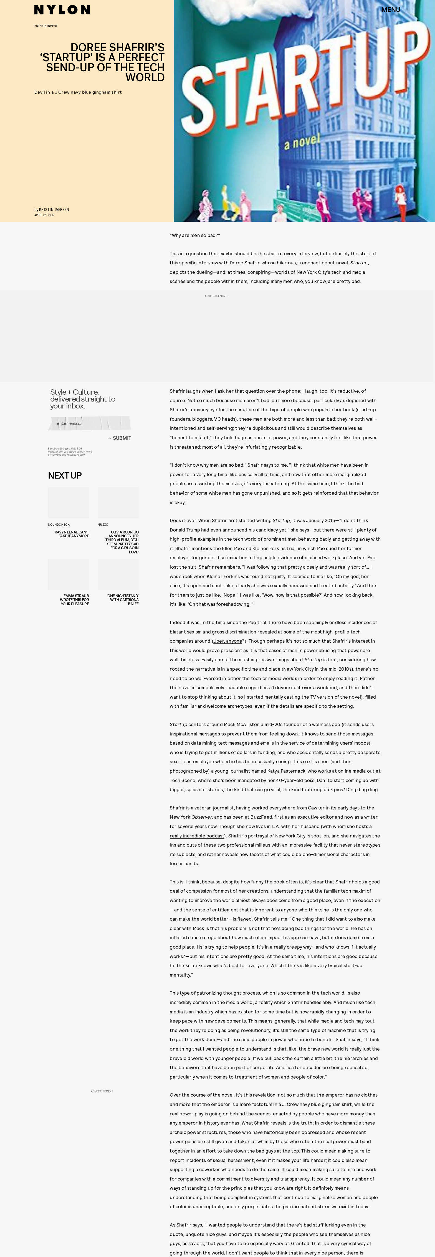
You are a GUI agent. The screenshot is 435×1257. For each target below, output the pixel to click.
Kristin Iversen (54, 209)
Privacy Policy (75, 456)
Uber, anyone (227, 640)
